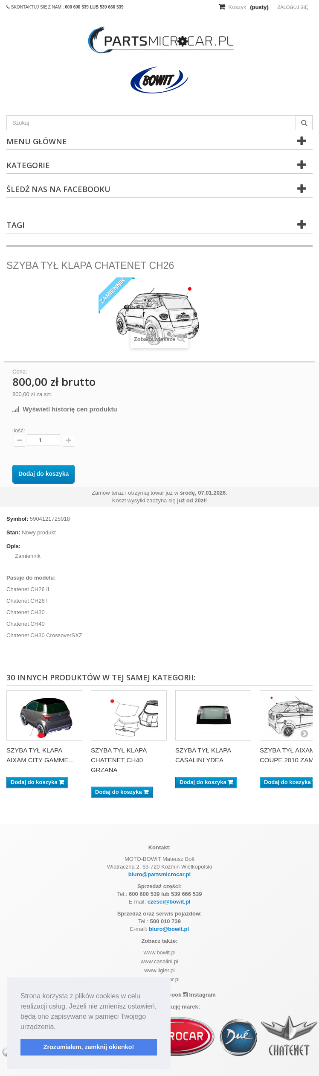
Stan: (13, 532)
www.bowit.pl (159, 952)
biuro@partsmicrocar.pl (159, 874)
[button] (59, 1027)
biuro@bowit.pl (169, 929)
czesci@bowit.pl (169, 901)
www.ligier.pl (159, 970)
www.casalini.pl (159, 961)
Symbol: (17, 519)
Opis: (13, 546)
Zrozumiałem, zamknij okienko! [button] (89, 1047)
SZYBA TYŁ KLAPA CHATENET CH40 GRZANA (118, 759)
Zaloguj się (292, 7)
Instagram (199, 994)
